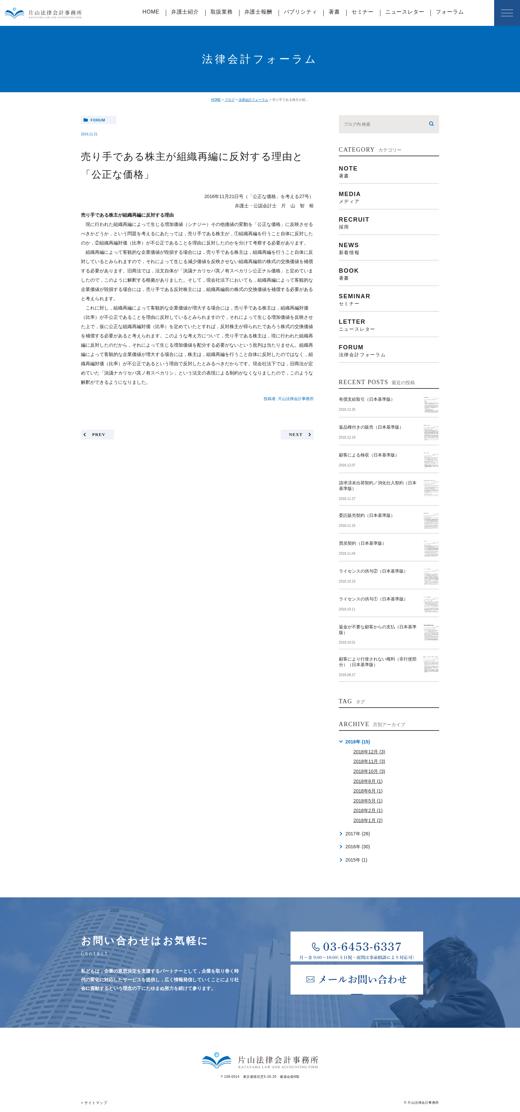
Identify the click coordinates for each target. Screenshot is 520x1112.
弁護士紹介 (185, 12)
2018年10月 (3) (369, 771)
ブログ (230, 100)
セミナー (363, 12)
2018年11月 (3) (369, 761)
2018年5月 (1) (368, 800)
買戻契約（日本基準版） (362, 543)
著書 (334, 12)
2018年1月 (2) (368, 820)
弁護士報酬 (258, 12)
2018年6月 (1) (368, 791)
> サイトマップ (93, 1102)
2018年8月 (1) (368, 781)
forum (98, 120)
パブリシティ (300, 12)
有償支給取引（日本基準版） (367, 399)
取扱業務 (222, 12)
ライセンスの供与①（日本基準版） (373, 598)
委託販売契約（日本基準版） (367, 515)
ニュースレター (404, 12)
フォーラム (450, 12)
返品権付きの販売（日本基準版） (371, 427)
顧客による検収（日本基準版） (369, 454)
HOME (151, 12)
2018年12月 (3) (369, 751)
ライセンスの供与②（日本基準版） (373, 571)
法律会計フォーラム (253, 100)
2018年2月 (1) (368, 810)
